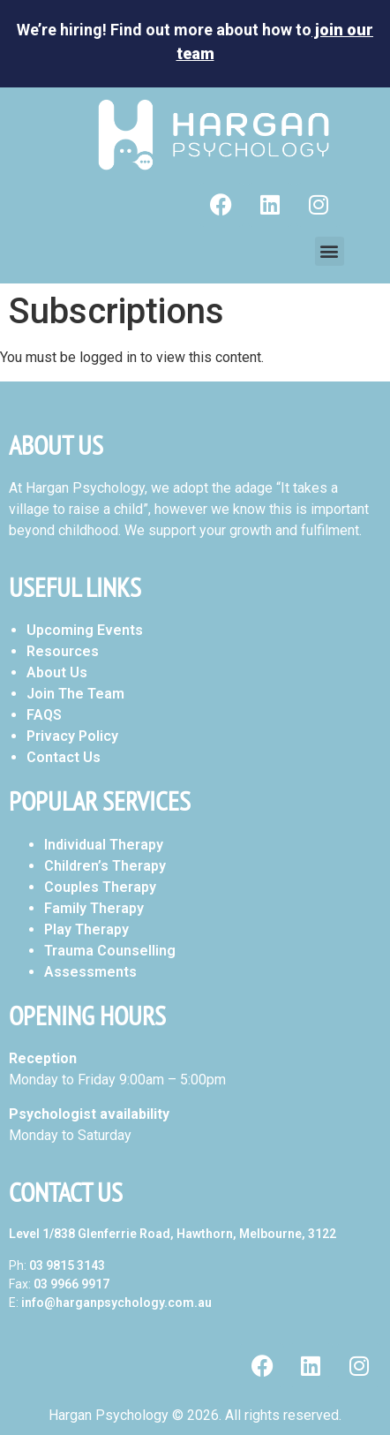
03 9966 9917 (71, 1284)
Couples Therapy (100, 887)
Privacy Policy (72, 736)
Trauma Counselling (110, 950)
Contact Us (63, 757)
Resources (62, 651)
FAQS (44, 714)
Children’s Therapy (105, 865)
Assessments (90, 971)
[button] (329, 251)
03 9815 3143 (67, 1265)
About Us (56, 672)
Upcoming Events (84, 630)
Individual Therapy (103, 844)
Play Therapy (86, 929)
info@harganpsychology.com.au (116, 1302)
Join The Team (75, 693)
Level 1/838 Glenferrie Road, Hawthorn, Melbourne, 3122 (172, 1234)
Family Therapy (94, 908)
